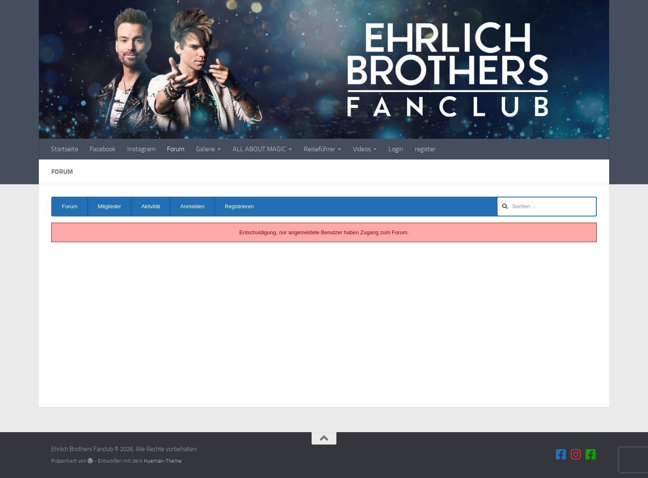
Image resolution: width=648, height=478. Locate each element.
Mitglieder (109, 206)
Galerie (205, 149)
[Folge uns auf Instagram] (576, 454)
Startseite (64, 149)
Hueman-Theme (163, 461)
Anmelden (192, 206)
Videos (362, 149)
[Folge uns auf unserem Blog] (591, 454)
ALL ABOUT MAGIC (259, 149)
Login (395, 149)
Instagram (141, 149)
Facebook (103, 149)
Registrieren (239, 206)
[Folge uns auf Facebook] (561, 454)
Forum (175, 149)
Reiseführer (319, 149)
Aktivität (150, 206)
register (425, 149)
